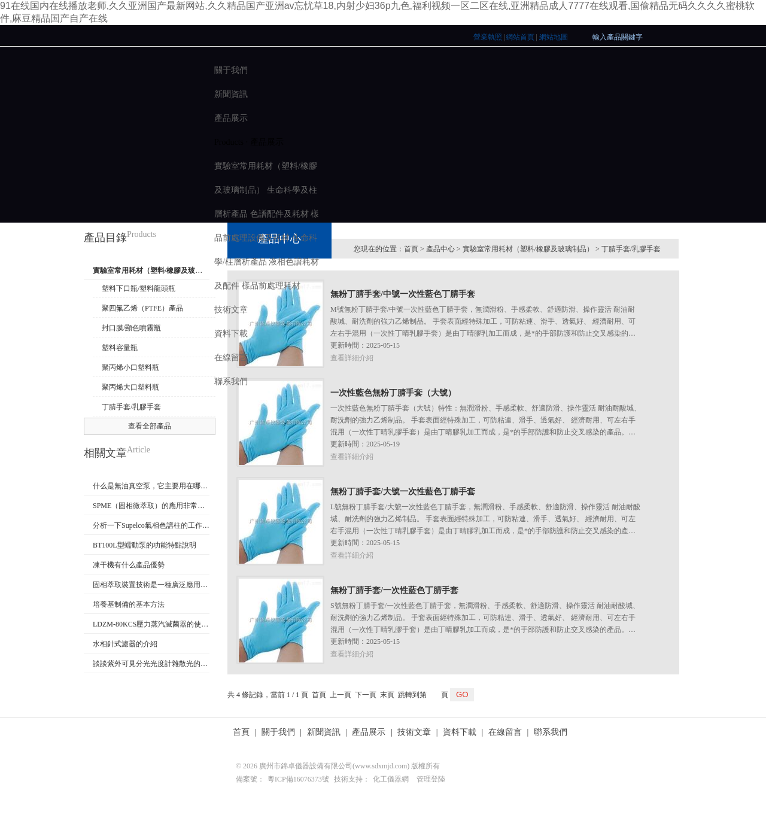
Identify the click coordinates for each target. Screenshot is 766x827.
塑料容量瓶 (120, 347)
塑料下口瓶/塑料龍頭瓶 (138, 288)
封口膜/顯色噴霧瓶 (131, 328)
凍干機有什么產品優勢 (129, 565)
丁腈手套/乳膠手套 (131, 407)
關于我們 (231, 70)
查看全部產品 (149, 426)
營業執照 (487, 37)
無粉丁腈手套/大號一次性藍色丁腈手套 (402, 491)
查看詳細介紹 (351, 456)
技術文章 (231, 309)
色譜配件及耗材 (279, 213)
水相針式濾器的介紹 (125, 644)
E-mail (696, 734)
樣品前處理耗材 (271, 285)
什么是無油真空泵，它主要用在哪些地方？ (151, 486)
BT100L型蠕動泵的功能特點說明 (144, 545)
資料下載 (231, 333)
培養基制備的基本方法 (129, 604)
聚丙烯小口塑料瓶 (130, 367)
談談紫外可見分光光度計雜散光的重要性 (151, 663)
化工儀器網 (391, 779)
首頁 (241, 732)
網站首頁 (520, 37)
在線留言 (231, 357)
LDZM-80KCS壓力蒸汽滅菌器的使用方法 (151, 624)
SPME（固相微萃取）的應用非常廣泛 (151, 505)
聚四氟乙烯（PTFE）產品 (142, 308)
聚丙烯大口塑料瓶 (130, 387)
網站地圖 (553, 37)
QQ (715, 734)
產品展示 (231, 118)
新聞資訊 (231, 94)
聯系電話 (677, 734)
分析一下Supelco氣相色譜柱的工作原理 (151, 525)
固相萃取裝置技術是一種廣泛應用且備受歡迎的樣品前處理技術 (151, 584)
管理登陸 (431, 779)
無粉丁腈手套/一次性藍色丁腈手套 (394, 590)
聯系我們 (231, 381)
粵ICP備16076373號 (298, 779)
